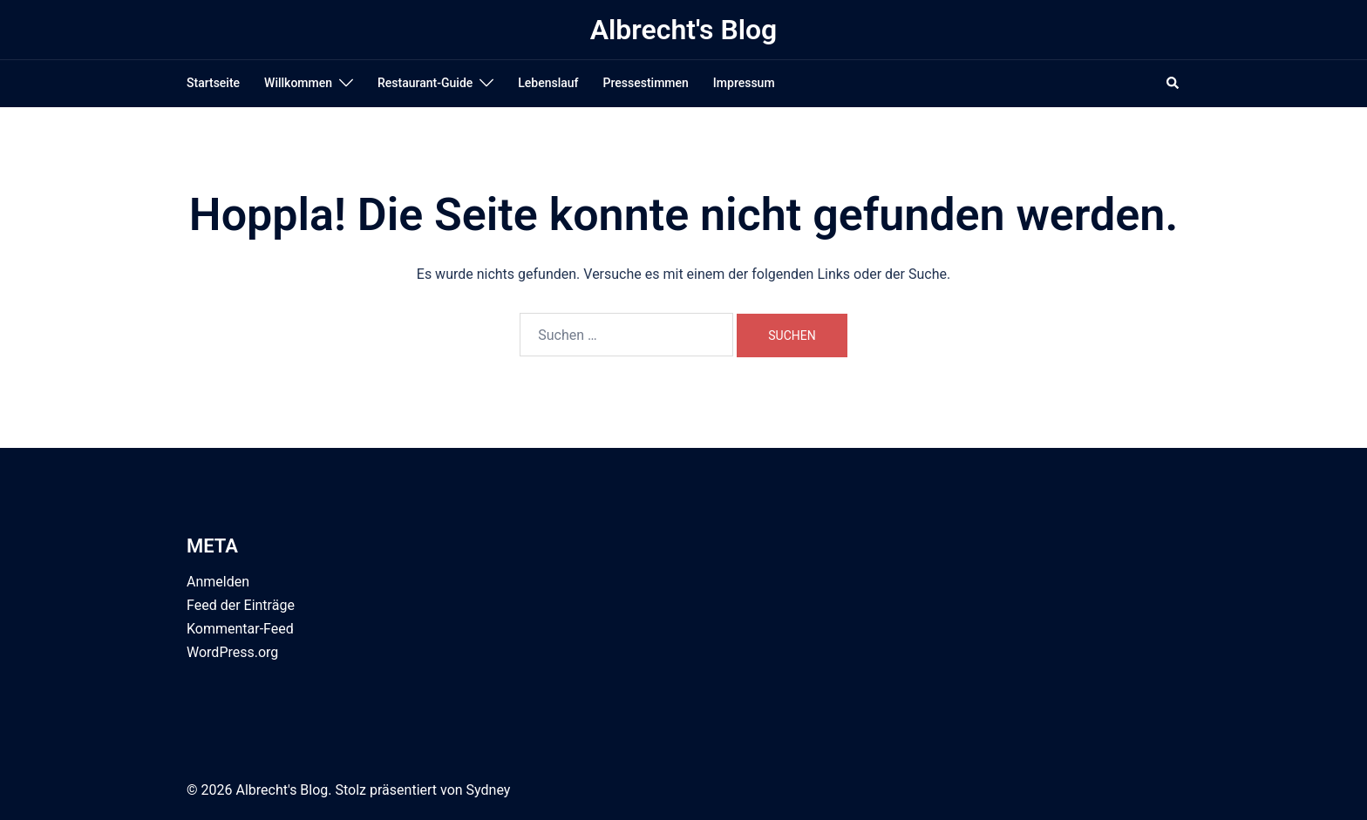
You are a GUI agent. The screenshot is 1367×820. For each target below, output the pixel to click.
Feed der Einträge (241, 605)
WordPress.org (232, 652)
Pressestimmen (646, 83)
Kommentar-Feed (240, 628)
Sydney (488, 790)
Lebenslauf (548, 83)
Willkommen (298, 83)
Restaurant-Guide (425, 83)
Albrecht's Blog (684, 29)
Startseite (213, 83)
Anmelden (218, 581)
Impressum (744, 83)
